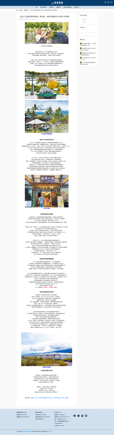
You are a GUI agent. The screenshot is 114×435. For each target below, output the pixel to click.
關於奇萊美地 (43, 7)
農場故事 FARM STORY (22, 414)
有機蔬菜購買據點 (67, 7)
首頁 (36, 7)
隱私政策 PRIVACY (39, 419)
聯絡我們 (76, 7)
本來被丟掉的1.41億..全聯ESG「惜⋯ (88, 58)
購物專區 (51, 7)
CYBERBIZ (50, 431)
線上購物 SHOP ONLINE (40, 414)
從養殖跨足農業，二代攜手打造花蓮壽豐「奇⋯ (88, 44)
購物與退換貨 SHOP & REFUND (42, 417)
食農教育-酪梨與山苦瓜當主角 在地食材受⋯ (88, 49)
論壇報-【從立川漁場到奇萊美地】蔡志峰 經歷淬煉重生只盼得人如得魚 (49, 398)
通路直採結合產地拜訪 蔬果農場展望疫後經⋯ (87, 54)
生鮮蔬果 (84, 22)
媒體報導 (58, 7)
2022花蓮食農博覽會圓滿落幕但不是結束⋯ (87, 63)
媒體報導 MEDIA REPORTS (23, 417)
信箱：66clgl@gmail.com (60, 419)
